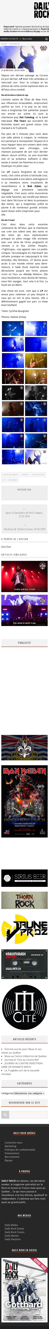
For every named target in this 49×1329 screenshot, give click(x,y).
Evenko (25, 474)
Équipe (8, 1160)
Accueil (4, 44)
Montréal (13, 480)
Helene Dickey (38, 474)
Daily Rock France (14, 1232)
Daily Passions (13, 1239)
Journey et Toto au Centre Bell (22, 1059)
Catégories (7, 1093)
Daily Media (11, 1225)
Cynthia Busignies (10, 474)
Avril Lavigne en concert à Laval (24, 623)
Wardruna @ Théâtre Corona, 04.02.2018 (24, 529)
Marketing (10, 1146)
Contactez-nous (13, 1142)
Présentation (12, 1153)
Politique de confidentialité (20, 1149)
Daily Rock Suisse (14, 1228)
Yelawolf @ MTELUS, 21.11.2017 (24, 589)
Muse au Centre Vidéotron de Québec (26, 1056)
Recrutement (12, 1156)
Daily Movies (12, 1235)
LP (4, 480)
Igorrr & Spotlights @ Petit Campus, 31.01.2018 (24, 514)
